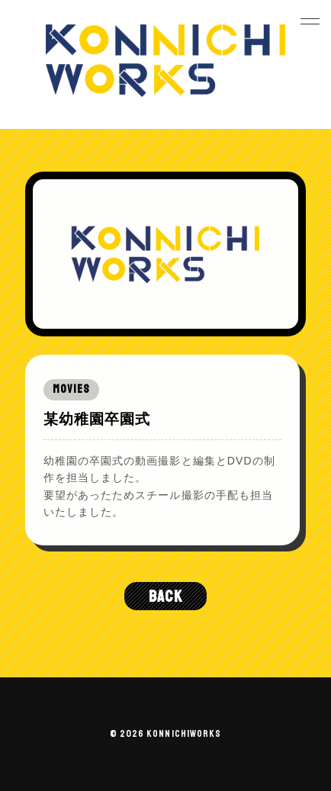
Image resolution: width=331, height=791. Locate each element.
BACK (165, 596)
